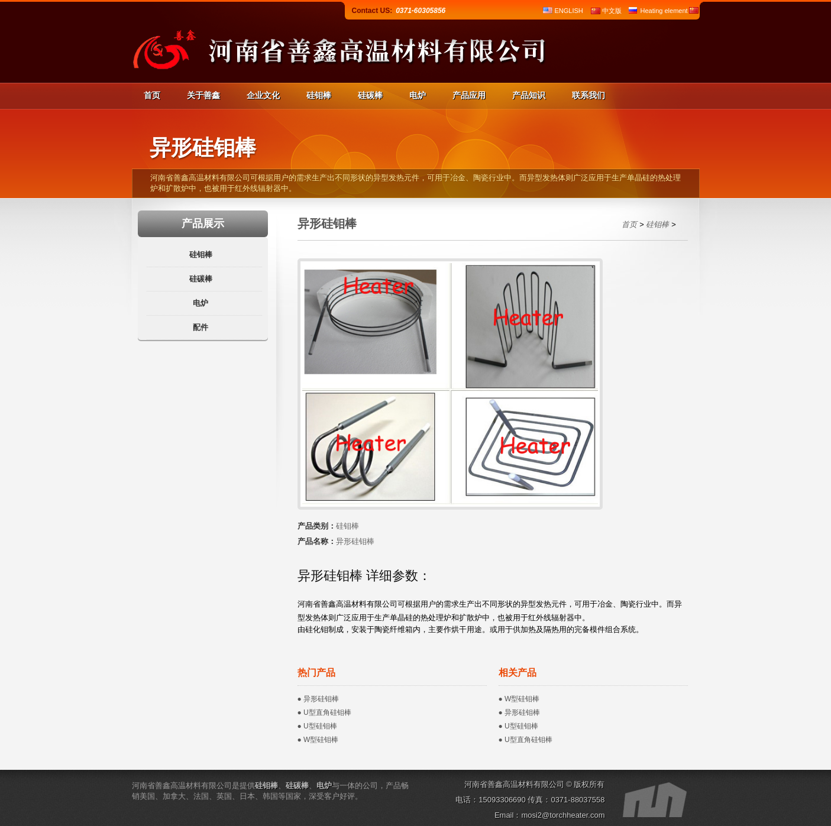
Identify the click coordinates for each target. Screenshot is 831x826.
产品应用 (469, 95)
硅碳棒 (370, 95)
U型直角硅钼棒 (327, 712)
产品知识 (528, 95)
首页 (152, 95)
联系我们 (588, 95)
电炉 (417, 95)
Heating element (664, 10)
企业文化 (263, 95)
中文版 (612, 10)
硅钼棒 (318, 95)
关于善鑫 (203, 95)
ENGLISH (569, 10)
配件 (200, 327)
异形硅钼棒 (321, 699)
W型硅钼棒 (320, 740)
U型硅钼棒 (320, 726)
